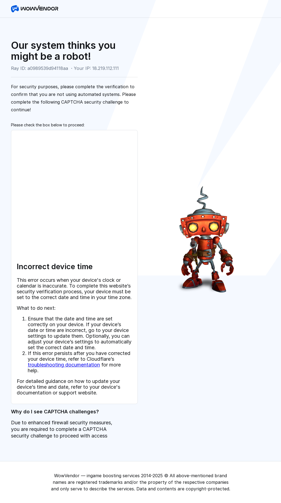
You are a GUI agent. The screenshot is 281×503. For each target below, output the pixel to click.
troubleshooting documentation (64, 365)
